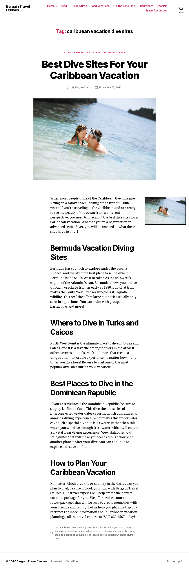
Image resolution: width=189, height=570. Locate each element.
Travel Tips (82, 52)
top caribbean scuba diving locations (81, 534)
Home (51, 6)
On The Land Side (124, 6)
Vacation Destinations (109, 52)
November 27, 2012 (110, 87)
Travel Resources (156, 10)
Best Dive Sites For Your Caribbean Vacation (94, 69)
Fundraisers (146, 6)
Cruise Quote (79, 6)
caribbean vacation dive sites (81, 531)
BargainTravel (83, 87)
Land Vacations (100, 6)
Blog (64, 6)
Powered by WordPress (65, 561)
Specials (162, 6)
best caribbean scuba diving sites (73, 527)
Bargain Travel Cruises (18, 8)
